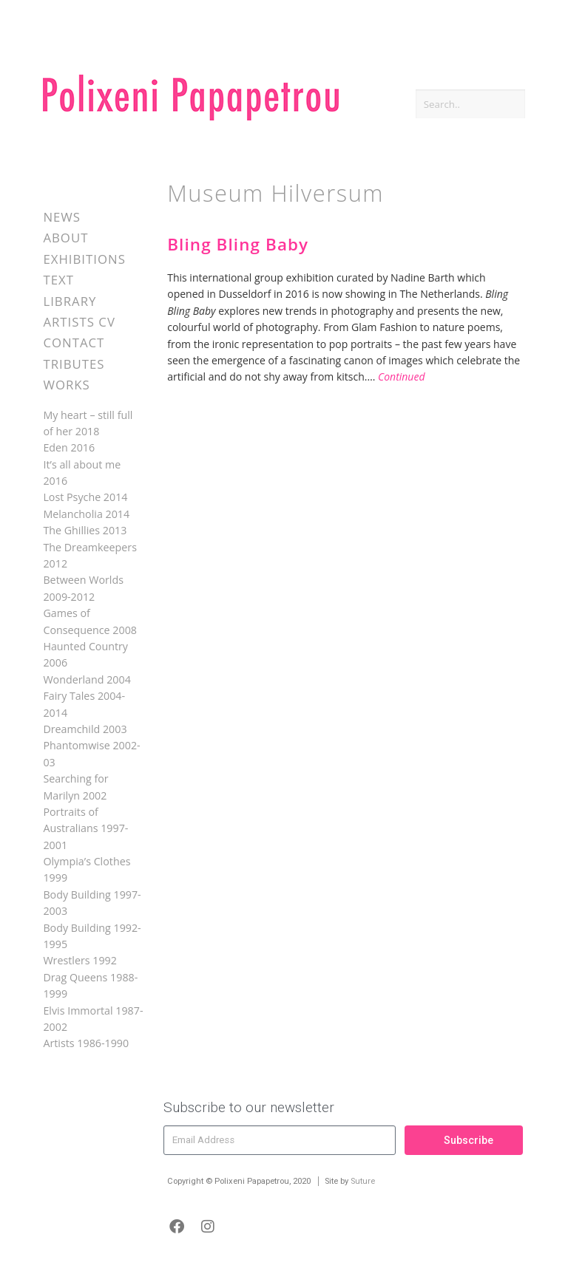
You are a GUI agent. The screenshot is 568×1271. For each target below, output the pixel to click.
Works (66, 384)
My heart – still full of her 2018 (87, 423)
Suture (363, 1181)
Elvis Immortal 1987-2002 (93, 1018)
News (62, 216)
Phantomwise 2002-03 (91, 753)
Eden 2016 (69, 447)
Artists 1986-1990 (86, 1043)
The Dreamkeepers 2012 (90, 555)
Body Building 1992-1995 (92, 936)
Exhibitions (84, 259)
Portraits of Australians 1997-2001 (85, 828)
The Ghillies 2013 (84, 530)
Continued (401, 376)
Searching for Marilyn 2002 (75, 786)
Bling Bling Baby (237, 244)
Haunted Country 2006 (85, 654)
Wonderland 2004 (86, 679)
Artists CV (79, 321)
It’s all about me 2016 (82, 472)
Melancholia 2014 (86, 514)
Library (69, 301)
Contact (73, 342)
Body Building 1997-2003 (92, 902)
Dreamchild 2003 (84, 729)
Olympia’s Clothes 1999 (86, 869)
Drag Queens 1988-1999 (90, 985)
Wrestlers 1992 (79, 960)
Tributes (73, 363)
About (65, 237)
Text (58, 279)
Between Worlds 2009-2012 (83, 588)
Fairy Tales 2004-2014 (84, 704)
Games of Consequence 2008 (90, 621)
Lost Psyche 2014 (85, 497)
